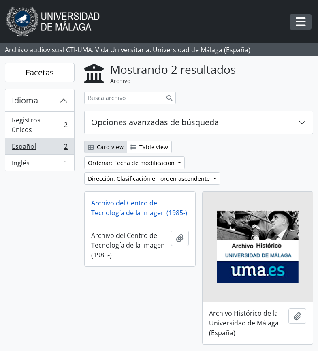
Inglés (39, 164)
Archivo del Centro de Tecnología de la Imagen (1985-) (139, 208)
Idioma (25, 100)
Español (39, 148)
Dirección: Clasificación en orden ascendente (149, 178)
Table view (149, 147)
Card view (106, 147)
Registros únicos (39, 125)
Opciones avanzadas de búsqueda (155, 122)
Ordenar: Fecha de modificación (132, 163)
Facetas (40, 72)
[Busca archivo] (123, 98)
